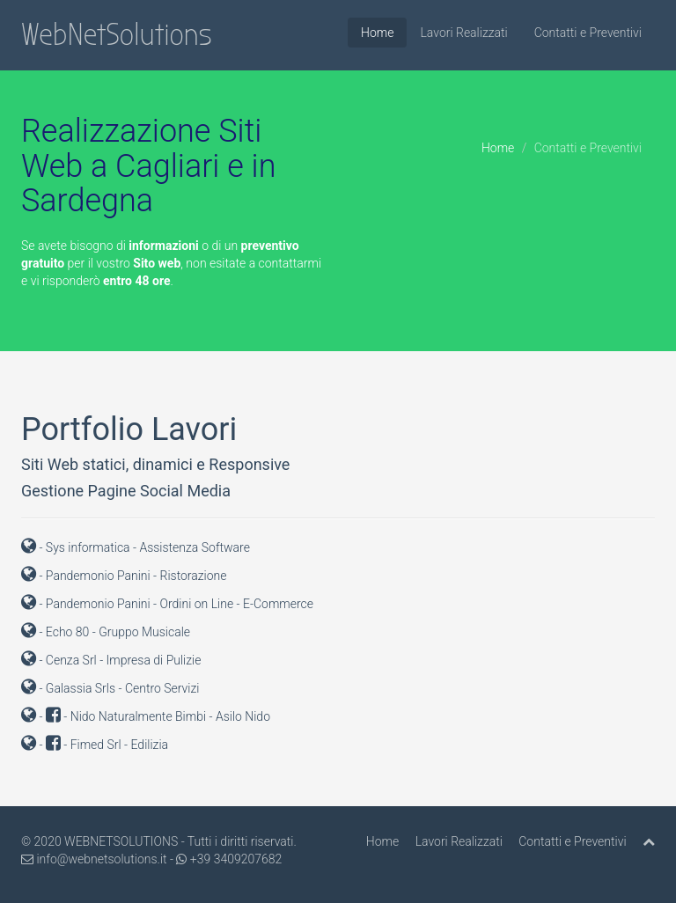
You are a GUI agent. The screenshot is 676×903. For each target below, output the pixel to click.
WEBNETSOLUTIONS (121, 841)
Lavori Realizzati (463, 33)
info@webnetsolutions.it (94, 859)
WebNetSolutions (116, 35)
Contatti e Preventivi (588, 33)
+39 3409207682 (229, 859)
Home (377, 33)
